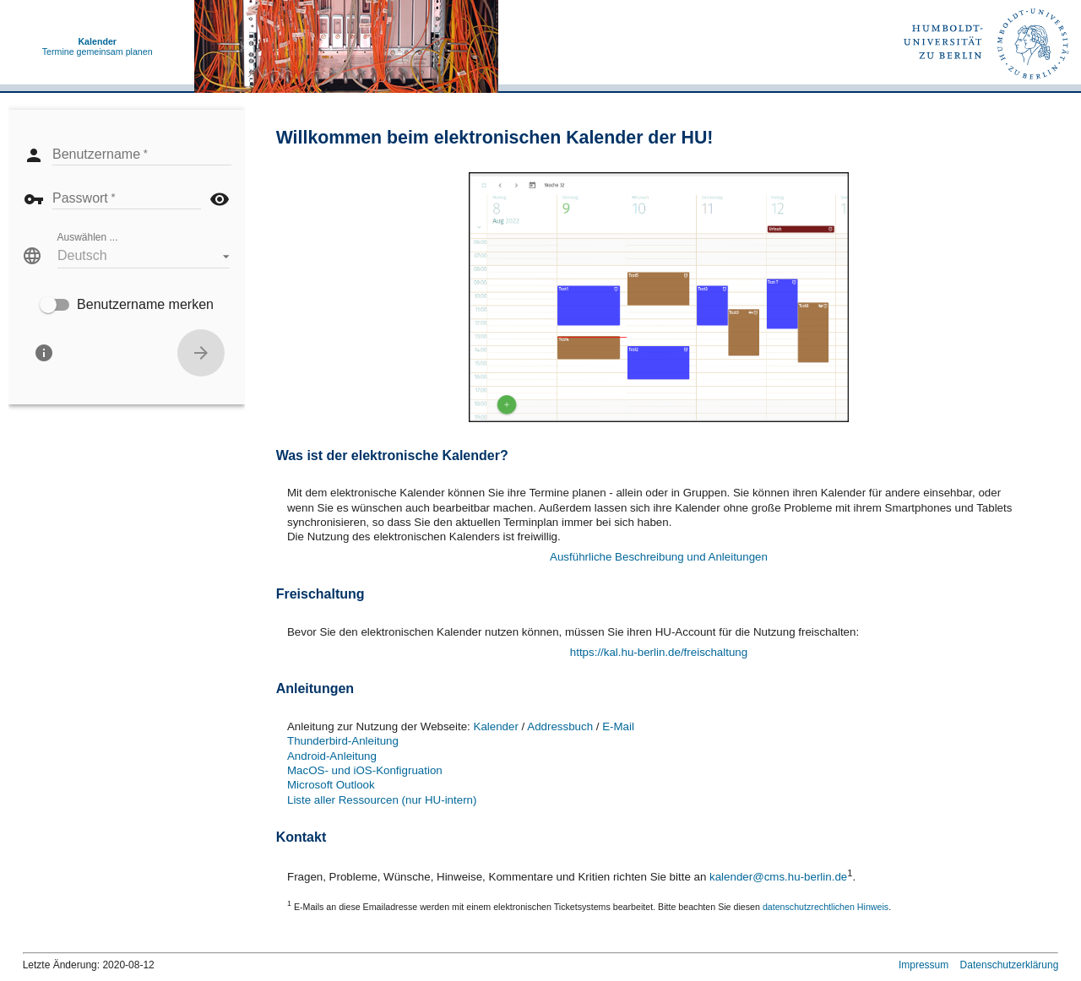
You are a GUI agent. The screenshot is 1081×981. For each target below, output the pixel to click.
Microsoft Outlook (331, 784)
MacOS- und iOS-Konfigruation (365, 770)
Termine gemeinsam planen (97, 46)
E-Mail (618, 726)
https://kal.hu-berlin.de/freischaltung (658, 652)
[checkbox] (127, 304)
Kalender (496, 726)
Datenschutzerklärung (1009, 965)
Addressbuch (560, 726)
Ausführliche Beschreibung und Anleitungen (659, 556)
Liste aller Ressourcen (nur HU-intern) (381, 800)
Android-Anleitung (332, 756)
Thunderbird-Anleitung (343, 740)
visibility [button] (219, 199)
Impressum (923, 965)
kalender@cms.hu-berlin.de (778, 877)
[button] (143, 255)
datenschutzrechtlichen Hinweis (825, 907)
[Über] (44, 353)
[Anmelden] (201, 353)
